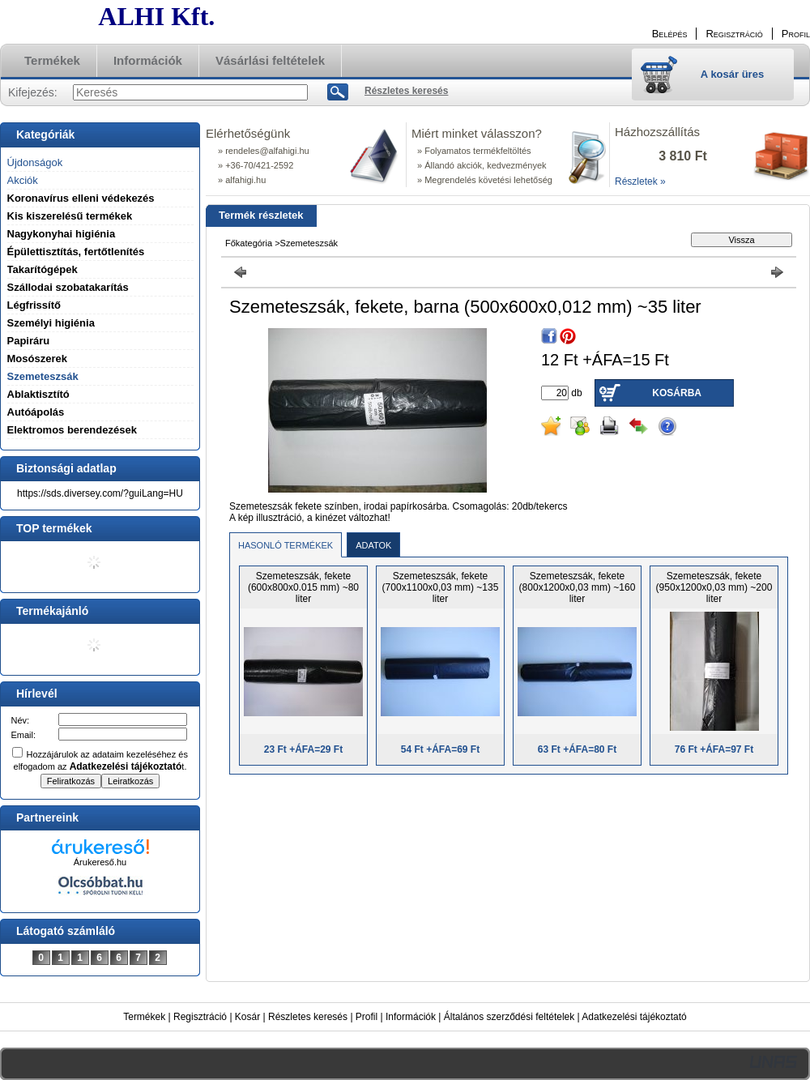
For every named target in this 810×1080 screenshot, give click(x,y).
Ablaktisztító (38, 394)
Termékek (144, 1016)
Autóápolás (36, 412)
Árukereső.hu (100, 862)
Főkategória (248, 243)
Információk (411, 1016)
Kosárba (676, 393)
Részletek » (640, 181)
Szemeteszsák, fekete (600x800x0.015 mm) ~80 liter (303, 587)
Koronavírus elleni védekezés (81, 198)
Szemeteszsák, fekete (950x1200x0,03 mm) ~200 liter (714, 587)
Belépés (670, 34)
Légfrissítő (34, 305)
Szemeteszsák (43, 376)
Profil (366, 1016)
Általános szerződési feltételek (509, 1016)
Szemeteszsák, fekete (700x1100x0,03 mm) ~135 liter (440, 587)
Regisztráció (200, 1016)
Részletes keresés (307, 1016)
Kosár (247, 1016)
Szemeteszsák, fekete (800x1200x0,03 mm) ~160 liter (577, 587)
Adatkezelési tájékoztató (634, 1016)
